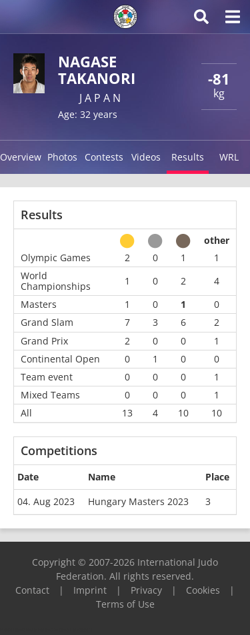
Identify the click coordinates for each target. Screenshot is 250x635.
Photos (62, 157)
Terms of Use (125, 604)
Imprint (90, 590)
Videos (146, 157)
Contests (104, 157)
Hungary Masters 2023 (138, 501)
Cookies (203, 590)
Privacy (146, 590)
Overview (20, 157)
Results (187, 157)
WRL (229, 157)
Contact (32, 590)
